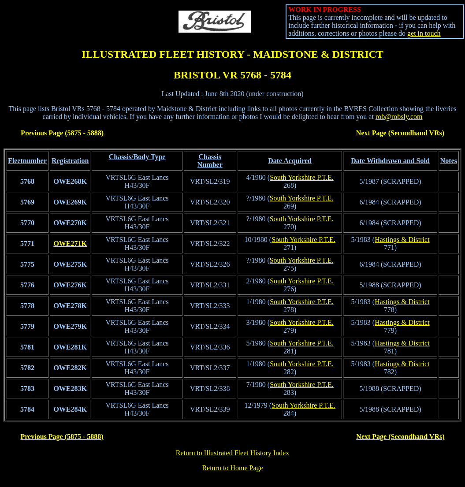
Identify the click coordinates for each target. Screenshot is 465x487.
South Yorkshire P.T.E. (302, 177)
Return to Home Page (232, 468)
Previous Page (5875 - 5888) (62, 133)
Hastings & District (402, 239)
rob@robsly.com (399, 116)
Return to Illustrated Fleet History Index (232, 453)
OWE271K (70, 243)
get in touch (424, 33)
